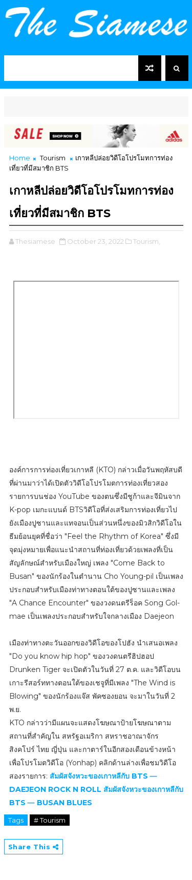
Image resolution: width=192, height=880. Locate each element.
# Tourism (50, 820)
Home (19, 158)
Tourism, (146, 241)
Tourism (53, 158)
